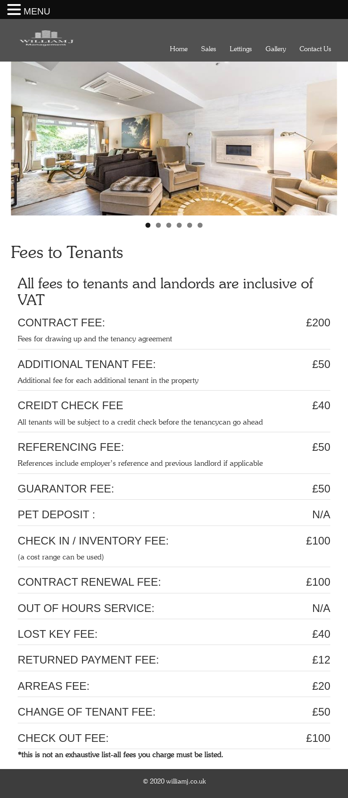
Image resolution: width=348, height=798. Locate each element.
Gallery (276, 48)
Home (179, 48)
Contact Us (315, 48)
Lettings (241, 48)
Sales (208, 48)
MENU (37, 11)
